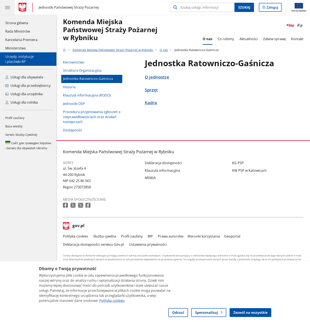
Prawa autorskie (171, 236)
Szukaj (244, 7)
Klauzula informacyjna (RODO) (87, 95)
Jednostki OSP (74, 103)
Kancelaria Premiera (21, 39)
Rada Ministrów (17, 31)
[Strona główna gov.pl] (23, 7)
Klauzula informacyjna (162, 170)
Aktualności (248, 39)
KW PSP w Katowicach (249, 170)
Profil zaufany (14, 118)
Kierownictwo (73, 62)
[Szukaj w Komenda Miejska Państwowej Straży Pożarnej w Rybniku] (202, 7)
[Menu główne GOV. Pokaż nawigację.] (7, 7)
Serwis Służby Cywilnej (21, 135)
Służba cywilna (104, 236)
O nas (207, 39)
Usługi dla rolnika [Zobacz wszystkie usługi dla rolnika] (21, 102)
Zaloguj (273, 8)
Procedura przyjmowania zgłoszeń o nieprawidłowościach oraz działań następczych (92, 117)
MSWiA (150, 178)
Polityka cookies (75, 236)
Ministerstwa (15, 48)
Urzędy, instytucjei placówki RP (19, 59)
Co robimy (226, 39)
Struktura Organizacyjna (82, 70)
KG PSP (238, 163)
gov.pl (73, 226)
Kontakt (297, 39)
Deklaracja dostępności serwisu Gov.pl (93, 244)
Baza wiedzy (14, 126)
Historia (69, 87)
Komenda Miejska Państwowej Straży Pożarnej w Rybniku (110, 30)
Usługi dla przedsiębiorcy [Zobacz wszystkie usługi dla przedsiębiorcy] (28, 85)
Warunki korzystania (204, 236)
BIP (150, 236)
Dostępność (72, 130)
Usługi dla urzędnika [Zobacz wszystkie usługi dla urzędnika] (24, 94)
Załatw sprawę (274, 39)
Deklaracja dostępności (163, 163)
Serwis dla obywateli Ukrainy (28, 145)
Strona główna (21, 22)
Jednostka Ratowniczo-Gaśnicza (88, 78)
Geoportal (232, 236)
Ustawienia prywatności (148, 244)
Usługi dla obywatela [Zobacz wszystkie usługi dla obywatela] (24, 77)
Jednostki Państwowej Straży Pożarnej (69, 7)
